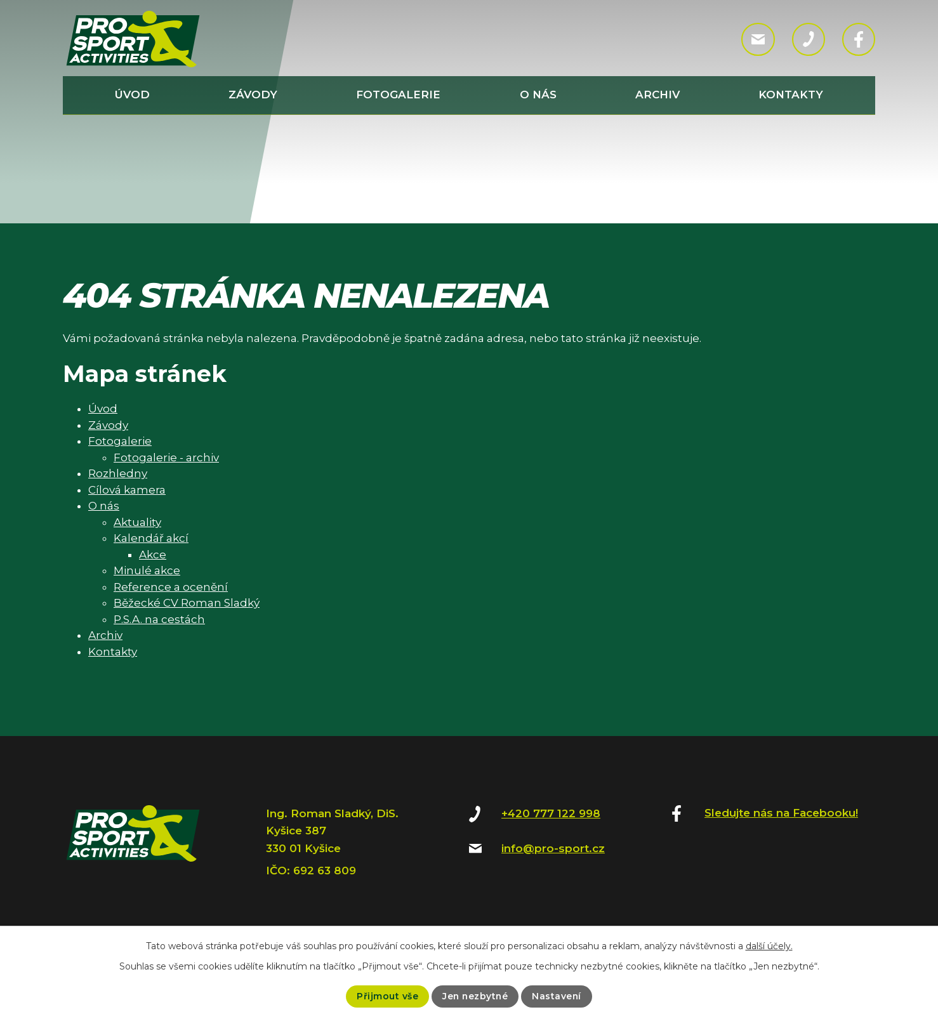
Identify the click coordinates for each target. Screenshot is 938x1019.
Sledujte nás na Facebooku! (781, 812)
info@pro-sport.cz (553, 848)
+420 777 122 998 (550, 813)
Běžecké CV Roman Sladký (187, 602)
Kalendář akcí (151, 538)
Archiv (657, 94)
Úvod (132, 94)
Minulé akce (147, 570)
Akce (152, 554)
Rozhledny (117, 473)
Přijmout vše (386, 996)
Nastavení (557, 996)
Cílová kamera (127, 489)
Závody (252, 94)
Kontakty (790, 94)
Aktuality (137, 522)
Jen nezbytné (474, 996)
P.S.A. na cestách (159, 619)
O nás (538, 94)
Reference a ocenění (171, 587)
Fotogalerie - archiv (166, 457)
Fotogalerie (398, 94)
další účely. (769, 946)
